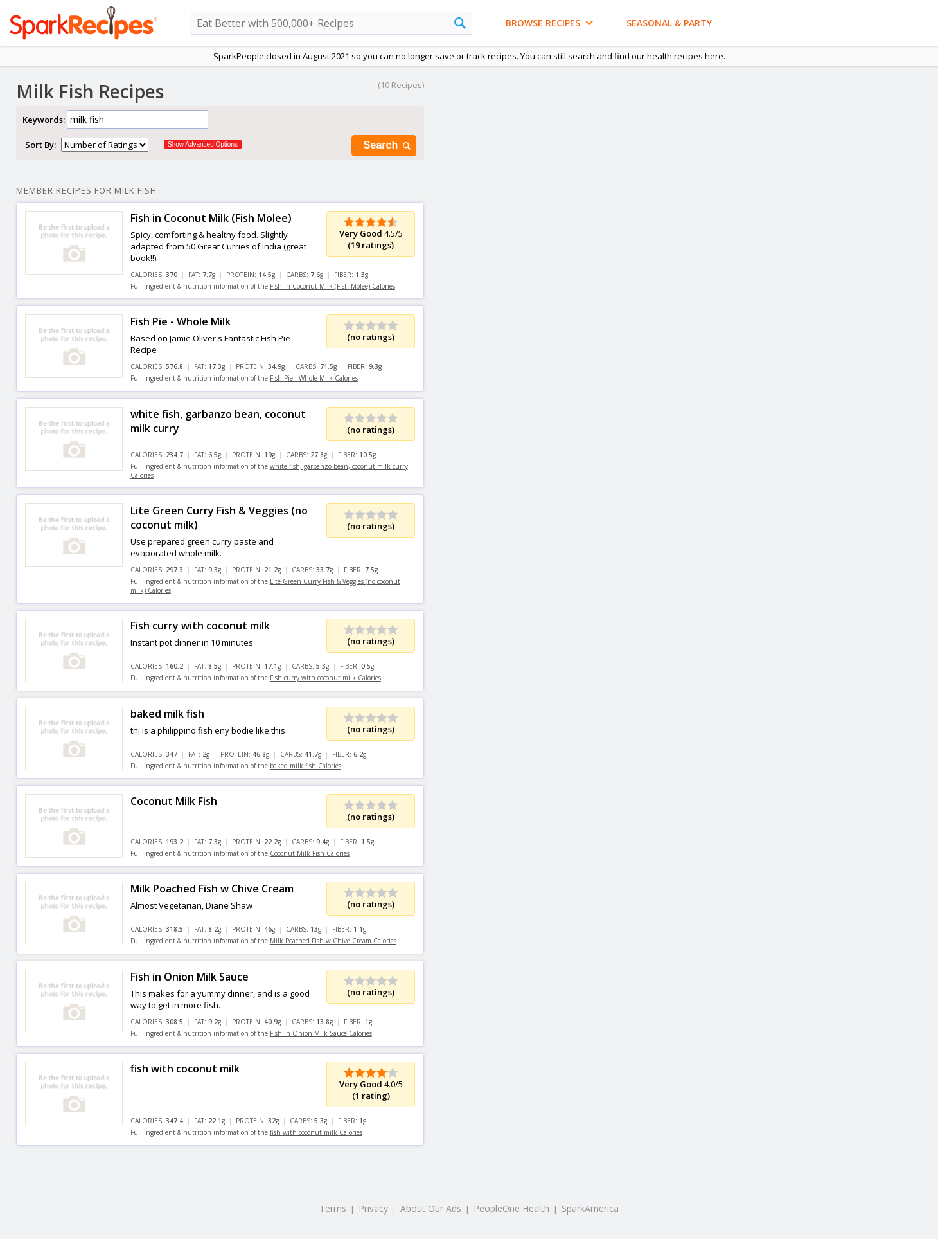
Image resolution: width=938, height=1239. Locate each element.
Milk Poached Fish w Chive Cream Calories (333, 940)
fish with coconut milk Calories (316, 1132)
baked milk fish (167, 714)
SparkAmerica (590, 1208)
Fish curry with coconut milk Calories (325, 677)
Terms (332, 1208)
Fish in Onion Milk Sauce (189, 977)
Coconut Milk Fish (173, 801)
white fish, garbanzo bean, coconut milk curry (218, 421)
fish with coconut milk (185, 1069)
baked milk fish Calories (305, 765)
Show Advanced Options (203, 144)
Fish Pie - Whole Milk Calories (314, 378)
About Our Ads (430, 1208)
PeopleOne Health (511, 1208)
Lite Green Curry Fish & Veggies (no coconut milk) (219, 517)
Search (388, 146)
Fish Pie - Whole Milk (180, 321)
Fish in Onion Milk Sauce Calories (321, 1033)
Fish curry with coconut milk (200, 626)
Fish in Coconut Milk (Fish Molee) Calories (332, 286)
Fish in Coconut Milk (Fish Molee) (211, 218)
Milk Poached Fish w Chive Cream (212, 889)
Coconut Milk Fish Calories (310, 853)
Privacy (373, 1208)
